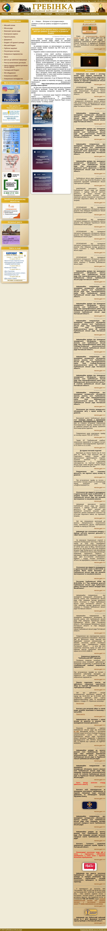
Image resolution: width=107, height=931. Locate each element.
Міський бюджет (10, 45)
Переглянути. (80, 714)
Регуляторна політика (11, 51)
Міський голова (9, 25)
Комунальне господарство (13, 79)
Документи (8, 40)
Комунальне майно (11, 76)
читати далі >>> (99, 49)
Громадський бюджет (11, 70)
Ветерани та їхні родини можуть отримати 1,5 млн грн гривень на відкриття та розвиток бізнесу (49, 23)
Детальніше (80, 703)
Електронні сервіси (11, 34)
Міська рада (8, 28)
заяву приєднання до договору (92, 904)
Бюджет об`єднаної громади (14, 42)
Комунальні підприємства (13, 54)
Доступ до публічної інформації (15, 60)
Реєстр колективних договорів (15, 63)
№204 (76, 731)
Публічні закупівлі (10, 48)
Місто (6, 57)
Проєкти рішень (9, 37)
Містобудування (10, 73)
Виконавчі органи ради (12, 31)
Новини (38, 21)
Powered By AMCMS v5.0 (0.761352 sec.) (93, 930)
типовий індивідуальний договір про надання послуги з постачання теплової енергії (89, 901)
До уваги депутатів (89, 24)
